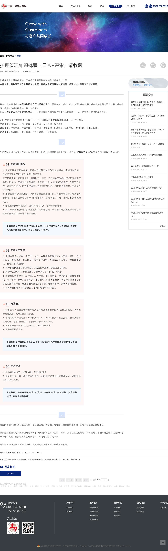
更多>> (162, 226)
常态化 (3, 486)
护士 (10, 486)
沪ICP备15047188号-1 (71, 546)
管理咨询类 (94, 512)
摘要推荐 (22, 484)
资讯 (102, 6)
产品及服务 (76, 6)
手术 (99, 486)
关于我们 (131, 6)
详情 (19, 56)
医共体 (122, 486)
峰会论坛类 (94, 515)
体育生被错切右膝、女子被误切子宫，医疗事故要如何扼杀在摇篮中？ (147, 131)
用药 (15, 486)
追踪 (26, 486)
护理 (53, 486)
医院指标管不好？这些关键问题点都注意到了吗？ (147, 200)
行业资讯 (117, 508)
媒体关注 (117, 512)
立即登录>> (137, 85)
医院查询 (140, 512)
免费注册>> (147, 85)
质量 (20, 486)
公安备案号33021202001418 (50, 546)
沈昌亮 (66, 486)
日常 (37, 486)
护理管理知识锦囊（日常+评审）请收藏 (147, 144)
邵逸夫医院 (107, 486)
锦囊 (31, 486)
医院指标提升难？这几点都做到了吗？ (147, 188)
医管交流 (115, 6)
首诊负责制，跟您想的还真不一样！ (146, 166)
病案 (115, 486)
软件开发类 (94, 508)
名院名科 (87, 486)
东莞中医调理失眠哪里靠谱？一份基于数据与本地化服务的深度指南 (147, 103)
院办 (128, 486)
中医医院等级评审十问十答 (142, 177)
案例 (90, 6)
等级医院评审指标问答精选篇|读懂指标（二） (147, 214)
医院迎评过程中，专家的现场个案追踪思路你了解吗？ (147, 117)
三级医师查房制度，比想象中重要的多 (147, 155)
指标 (94, 486)
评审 (42, 486)
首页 (61, 6)
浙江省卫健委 (76, 486)
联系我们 (69, 512)
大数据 (59, 486)
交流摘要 (140, 508)
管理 (48, 486)
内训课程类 (94, 519)
